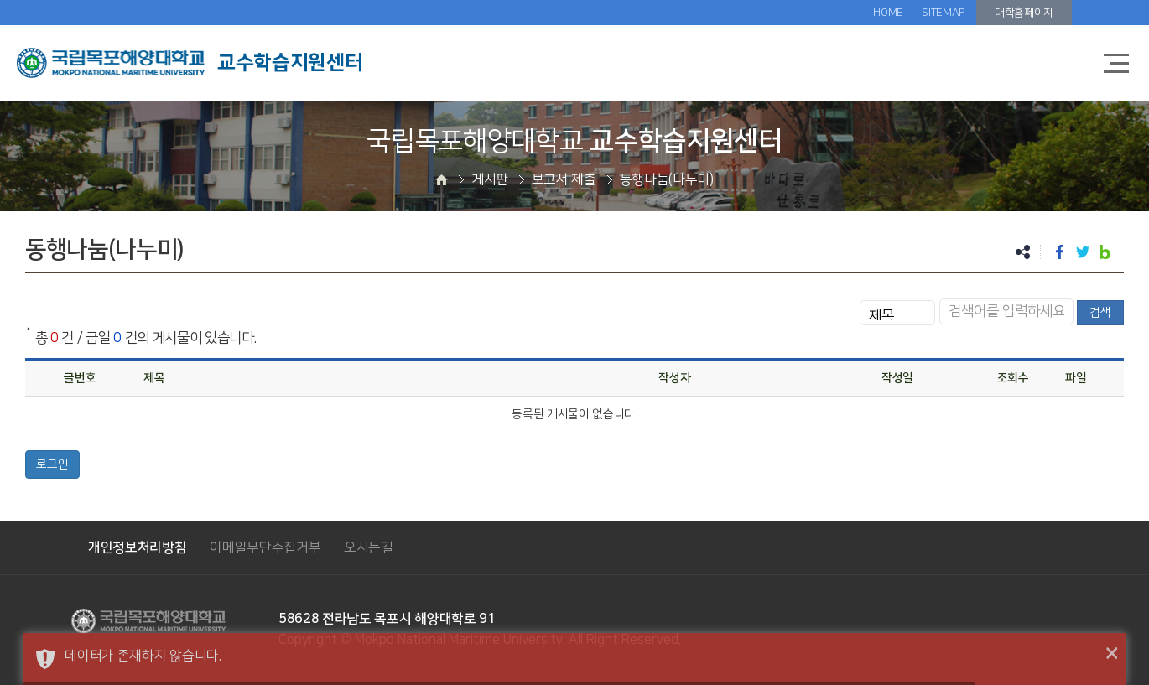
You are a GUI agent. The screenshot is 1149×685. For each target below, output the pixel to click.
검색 (1100, 312)
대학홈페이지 (1024, 12)
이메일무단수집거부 (265, 547)
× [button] (1112, 654)
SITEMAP (943, 12)
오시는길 (368, 547)
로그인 (52, 464)
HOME (888, 12)
